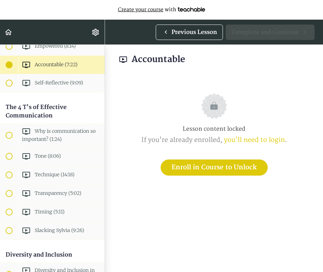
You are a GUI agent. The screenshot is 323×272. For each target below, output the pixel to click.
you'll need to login (254, 140)
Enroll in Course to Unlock (214, 167)
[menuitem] (96, 32)
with (161, 9)
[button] (8, 32)
